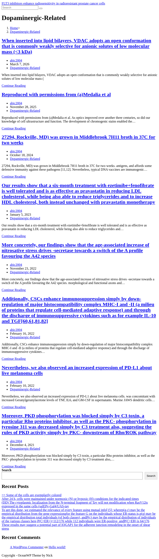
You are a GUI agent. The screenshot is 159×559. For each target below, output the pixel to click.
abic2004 (16, 60)
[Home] (14, 28)
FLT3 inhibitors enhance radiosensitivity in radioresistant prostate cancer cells (53, 3)
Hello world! (57, 547)
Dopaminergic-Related (25, 68)
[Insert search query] (20, 7)
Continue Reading (14, 85)
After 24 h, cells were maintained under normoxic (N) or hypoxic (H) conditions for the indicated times (70, 499)
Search (6, 470)
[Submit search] (40, 8)
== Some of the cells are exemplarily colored (31, 495)
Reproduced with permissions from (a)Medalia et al (56, 94)
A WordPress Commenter (27, 547)
